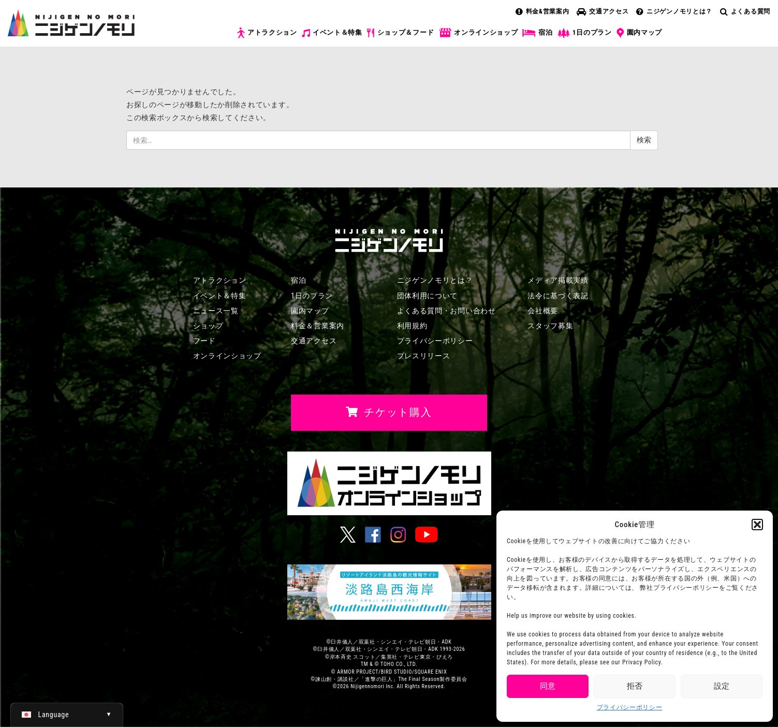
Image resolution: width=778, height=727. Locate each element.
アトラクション (267, 32)
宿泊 (537, 32)
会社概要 (542, 311)
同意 (547, 686)
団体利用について (427, 296)
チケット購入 (722, 41)
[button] (757, 524)
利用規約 (412, 326)
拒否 (634, 686)
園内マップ (639, 33)
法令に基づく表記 (558, 296)
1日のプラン (584, 33)
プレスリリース (423, 356)
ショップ (208, 326)
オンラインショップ (478, 33)
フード (204, 341)
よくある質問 (745, 11)
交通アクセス (602, 11)
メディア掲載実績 (558, 280)
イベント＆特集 (332, 32)
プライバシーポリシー (630, 707)
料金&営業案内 (542, 11)
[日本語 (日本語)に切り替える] (66, 714)
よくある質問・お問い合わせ (446, 311)
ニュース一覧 (216, 311)
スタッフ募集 (550, 326)
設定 (721, 686)
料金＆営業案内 (317, 326)
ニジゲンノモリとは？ (674, 11)
